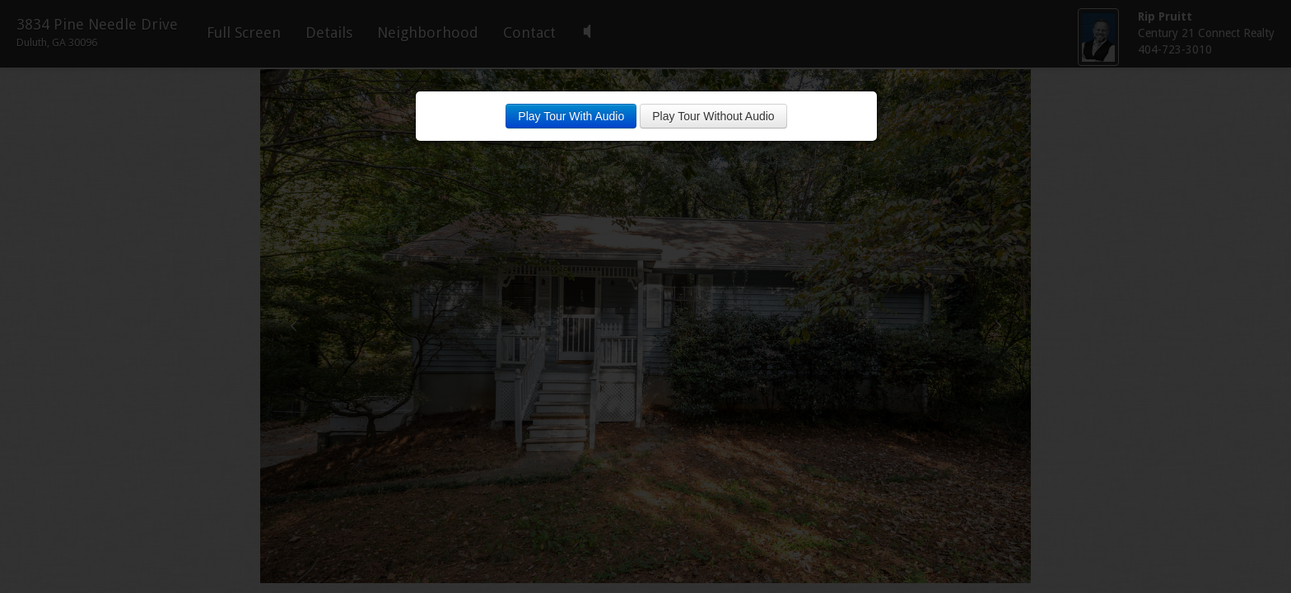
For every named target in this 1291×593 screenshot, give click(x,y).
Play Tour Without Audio (713, 116)
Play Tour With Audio (571, 116)
